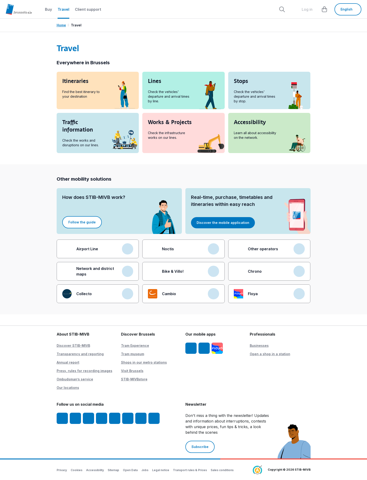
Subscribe (200, 447)
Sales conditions (222, 470)
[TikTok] (114, 418)
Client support (88, 9)
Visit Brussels (132, 371)
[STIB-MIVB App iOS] (191, 348)
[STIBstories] (141, 418)
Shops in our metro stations (144, 362)
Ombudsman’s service (75, 379)
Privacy (62, 470)
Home (61, 25)
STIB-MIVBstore (134, 379)
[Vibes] (127, 418)
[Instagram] (75, 418)
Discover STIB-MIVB (73, 345)
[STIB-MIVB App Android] (204, 348)
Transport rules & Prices (190, 470)
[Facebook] (62, 418)
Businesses (259, 345)
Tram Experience (135, 345)
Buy (48, 9)
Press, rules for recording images (84, 371)
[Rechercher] (282, 9)
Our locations (68, 388)
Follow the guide (82, 222)
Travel (63, 9)
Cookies (76, 470)
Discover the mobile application (223, 223)
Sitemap (113, 470)
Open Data (130, 470)
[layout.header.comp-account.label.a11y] (303, 9)
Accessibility (95, 470)
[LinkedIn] (101, 418)
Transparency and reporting (80, 354)
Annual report (68, 362)
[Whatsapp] (154, 418)
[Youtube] (88, 418)
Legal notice (160, 470)
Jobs (144, 470)
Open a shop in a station (270, 354)
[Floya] (217, 348)
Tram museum (132, 354)
